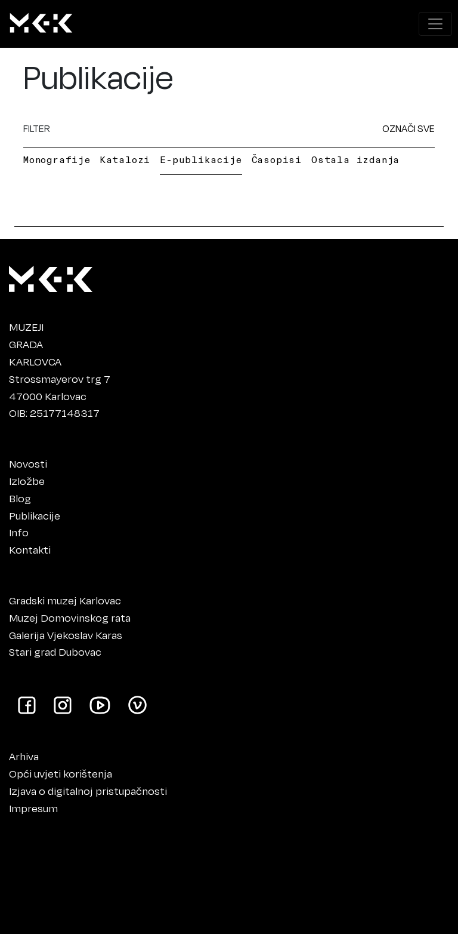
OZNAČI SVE (408, 128)
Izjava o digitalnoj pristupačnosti (88, 790)
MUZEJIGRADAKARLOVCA (35, 344)
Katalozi (125, 159)
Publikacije (34, 515)
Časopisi (277, 159)
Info (19, 532)
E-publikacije (201, 159)
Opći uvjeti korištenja (60, 773)
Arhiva (24, 756)
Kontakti (30, 549)
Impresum (33, 808)
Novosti (28, 463)
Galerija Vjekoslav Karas (65, 635)
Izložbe (27, 480)
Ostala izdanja (355, 159)
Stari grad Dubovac (55, 651)
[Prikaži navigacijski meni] (435, 24)
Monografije (57, 159)
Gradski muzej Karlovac (65, 600)
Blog (20, 498)
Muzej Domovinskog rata (70, 617)
